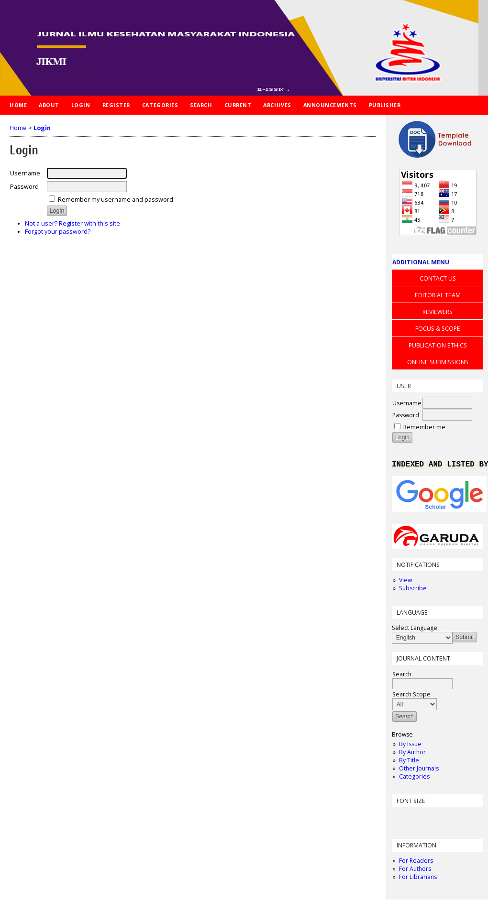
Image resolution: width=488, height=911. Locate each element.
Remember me (424, 427)
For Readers (416, 862)
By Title (409, 762)
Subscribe (413, 590)
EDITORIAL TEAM (438, 295)
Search (201, 104)
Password (405, 415)
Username (406, 403)
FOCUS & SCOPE (437, 329)
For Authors (415, 871)
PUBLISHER (385, 104)
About (49, 104)
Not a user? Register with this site (72, 223)
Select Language (414, 630)
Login (80, 104)
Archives (277, 104)
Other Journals (419, 770)
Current (238, 104)
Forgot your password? (57, 232)
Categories (414, 778)
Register (116, 104)
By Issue (410, 746)
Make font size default (416, 819)
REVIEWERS (437, 312)
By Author (412, 754)
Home (18, 104)
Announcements (330, 104)
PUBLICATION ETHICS (438, 345)
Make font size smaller (400, 819)
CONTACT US (438, 278)
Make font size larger (431, 819)
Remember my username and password (115, 199)
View (405, 582)
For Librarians (418, 879)
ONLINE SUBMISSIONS (437, 362)
